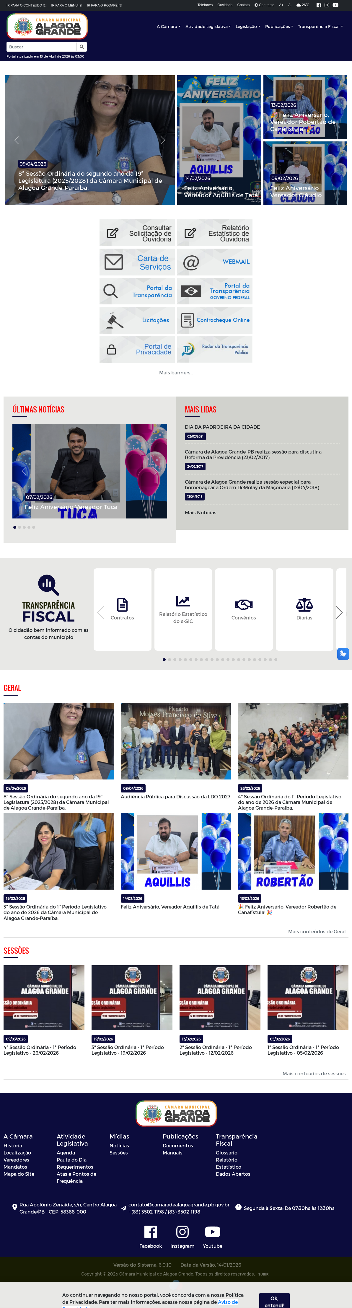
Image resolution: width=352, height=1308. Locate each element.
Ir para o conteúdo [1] (26, 5)
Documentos (178, 1146)
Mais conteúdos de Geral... (318, 931)
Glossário (226, 1153)
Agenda (66, 1153)
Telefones (205, 5)
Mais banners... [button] (176, 372)
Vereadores (16, 1160)
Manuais (172, 1153)
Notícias (119, 1146)
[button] (81, 47)
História (13, 1146)
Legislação (246, 26)
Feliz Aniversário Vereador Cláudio (296, 191)
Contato (243, 5)
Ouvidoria (224, 5)
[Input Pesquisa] (41, 47)
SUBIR (263, 1275)
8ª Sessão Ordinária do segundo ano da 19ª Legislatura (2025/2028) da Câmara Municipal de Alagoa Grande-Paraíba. (90, 180)
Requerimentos (75, 1167)
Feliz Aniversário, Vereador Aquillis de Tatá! (221, 191)
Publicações (277, 26)
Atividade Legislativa (206, 26)
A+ (281, 5)
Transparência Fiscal (319, 26)
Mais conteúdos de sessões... (315, 1074)
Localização (17, 1153)
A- (290, 5)
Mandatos (15, 1167)
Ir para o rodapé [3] (104, 5)
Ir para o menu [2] (66, 5)
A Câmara (167, 26)
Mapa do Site (19, 1174)
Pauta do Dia (72, 1160)
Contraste (264, 5)
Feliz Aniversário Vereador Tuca (71, 507)
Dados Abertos (233, 1174)
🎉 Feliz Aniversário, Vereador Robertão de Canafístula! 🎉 (303, 121)
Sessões (119, 1153)
